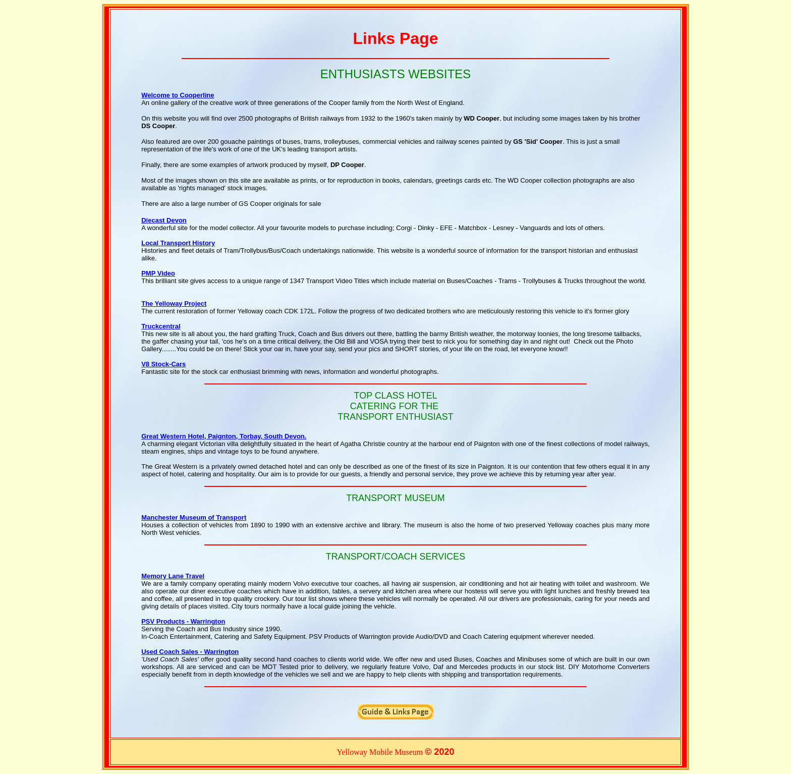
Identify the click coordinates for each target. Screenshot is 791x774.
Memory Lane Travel (172, 576)
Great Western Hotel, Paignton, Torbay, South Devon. (223, 436)
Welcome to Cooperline (177, 95)
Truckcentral (160, 326)
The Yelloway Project (173, 303)
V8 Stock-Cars (163, 364)
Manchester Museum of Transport (193, 517)
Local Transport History (178, 243)
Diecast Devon (164, 220)
